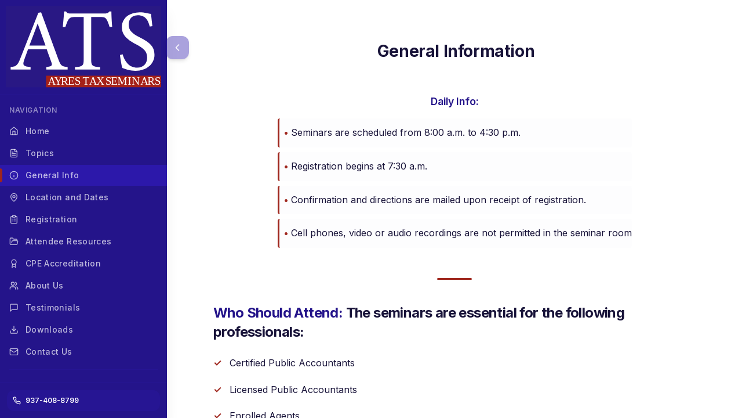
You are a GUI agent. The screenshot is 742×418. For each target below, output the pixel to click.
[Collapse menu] (177, 47)
